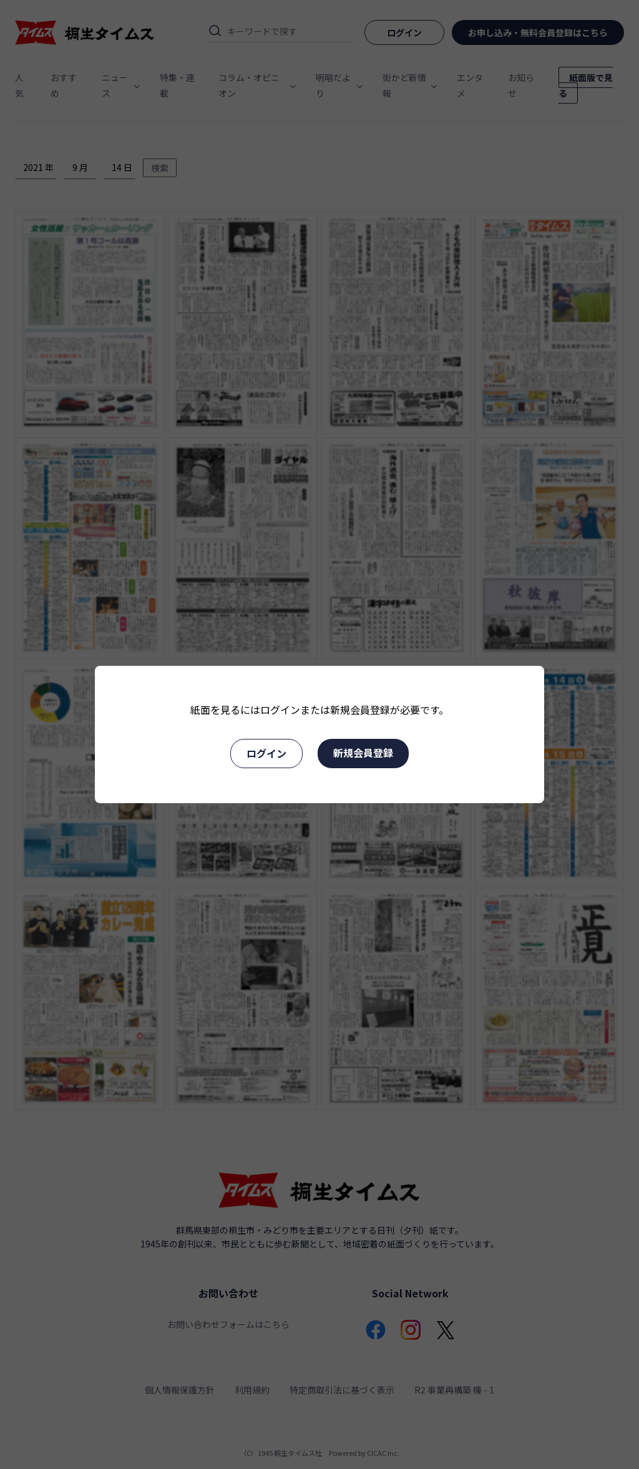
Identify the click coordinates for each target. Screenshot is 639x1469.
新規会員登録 (363, 752)
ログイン (266, 753)
